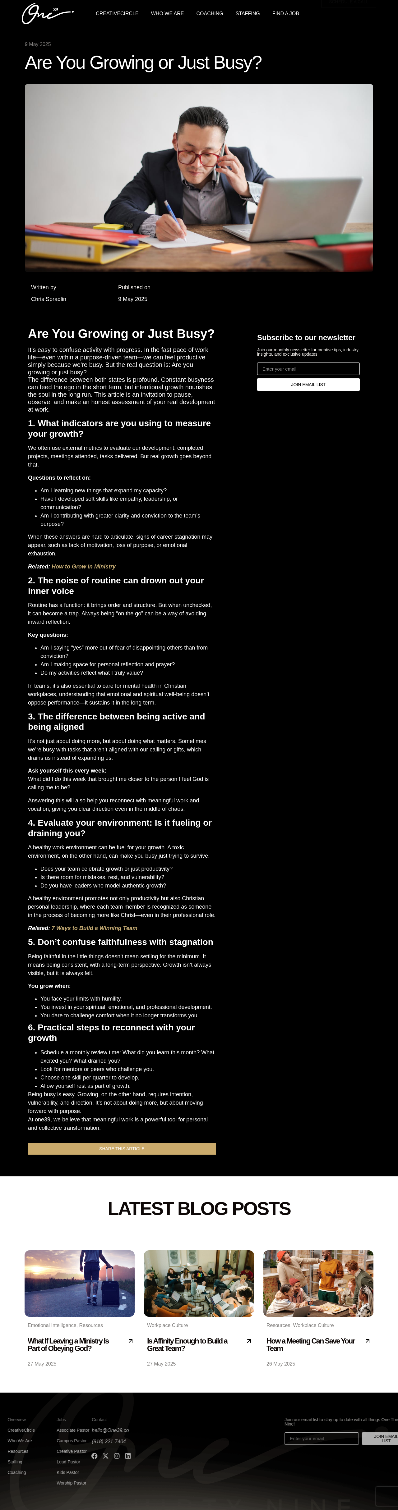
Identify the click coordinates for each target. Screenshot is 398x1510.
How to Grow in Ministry (84, 566)
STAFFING (248, 13)
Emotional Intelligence (52, 1325)
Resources (91, 1325)
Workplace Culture (167, 1325)
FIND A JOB (285, 13)
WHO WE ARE (167, 13)
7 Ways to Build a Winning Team (94, 928)
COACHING (210, 13)
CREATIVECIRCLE (117, 13)
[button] (122, 1149)
